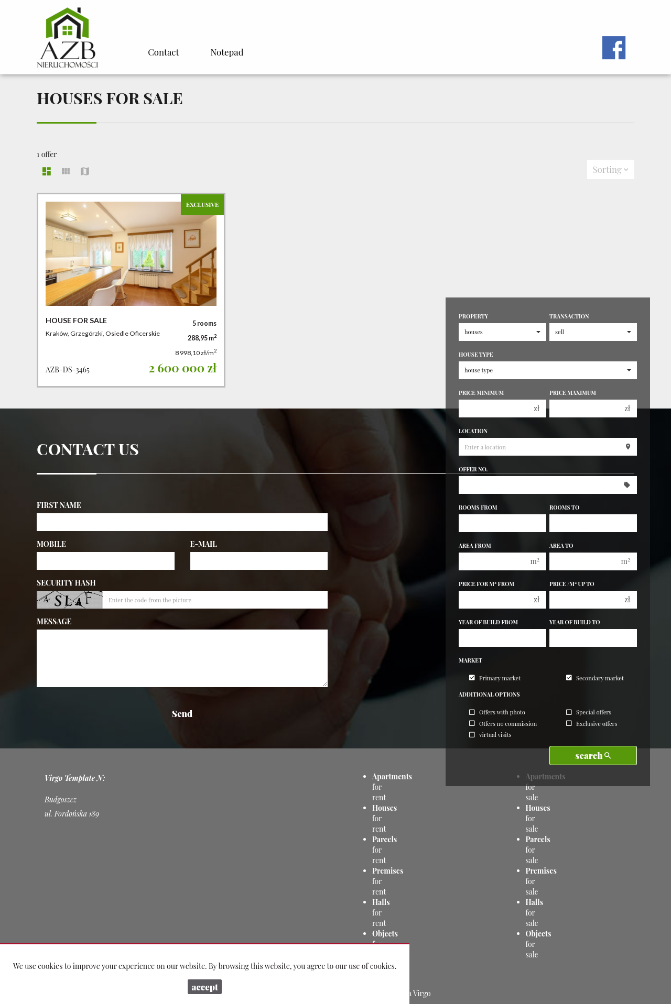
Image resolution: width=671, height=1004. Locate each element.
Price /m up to (571, 584)
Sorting (611, 169)
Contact (163, 52)
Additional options (489, 694)
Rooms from (478, 507)
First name (59, 505)
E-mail (203, 544)
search (593, 755)
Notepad (226, 52)
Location (473, 431)
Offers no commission (503, 723)
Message (54, 621)
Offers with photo (497, 712)
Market (470, 660)
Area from (475, 545)
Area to (561, 545)
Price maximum (572, 392)
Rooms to (564, 507)
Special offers (588, 712)
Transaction (569, 316)
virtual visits (490, 735)
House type (476, 354)
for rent (381, 912)
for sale (535, 912)
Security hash (66, 583)
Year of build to (574, 622)
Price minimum (481, 392)
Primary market (495, 678)
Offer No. (473, 469)
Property (473, 316)
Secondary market (595, 678)
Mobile (51, 544)
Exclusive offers (592, 723)
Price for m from (486, 584)
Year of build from (488, 622)
